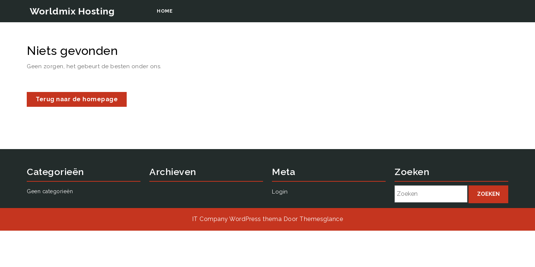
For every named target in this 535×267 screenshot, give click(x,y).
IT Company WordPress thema (237, 218)
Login (422, 101)
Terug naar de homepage (81, 101)
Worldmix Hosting (72, 11)
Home (164, 11)
